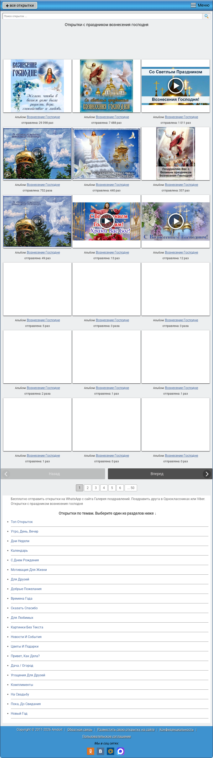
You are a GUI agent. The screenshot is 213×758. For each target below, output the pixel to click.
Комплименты (22, 685)
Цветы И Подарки (24, 646)
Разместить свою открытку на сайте (126, 730)
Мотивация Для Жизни (29, 570)
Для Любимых (22, 618)
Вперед (157, 474)
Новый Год (19, 713)
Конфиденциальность (177, 730)
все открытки (20, 5)
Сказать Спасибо (24, 608)
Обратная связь (79, 730)
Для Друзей (20, 579)
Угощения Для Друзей (28, 675)
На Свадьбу (20, 694)
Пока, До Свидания (26, 704)
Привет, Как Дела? (25, 656)
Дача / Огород (22, 666)
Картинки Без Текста (27, 627)
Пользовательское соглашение (106, 736)
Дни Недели (20, 541)
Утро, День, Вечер (24, 531)
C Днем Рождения (25, 560)
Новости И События (26, 637)
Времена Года (21, 598)
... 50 (130, 488)
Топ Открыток (22, 522)
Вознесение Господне (43, 117)
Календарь (19, 551)
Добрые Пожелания (26, 589)
